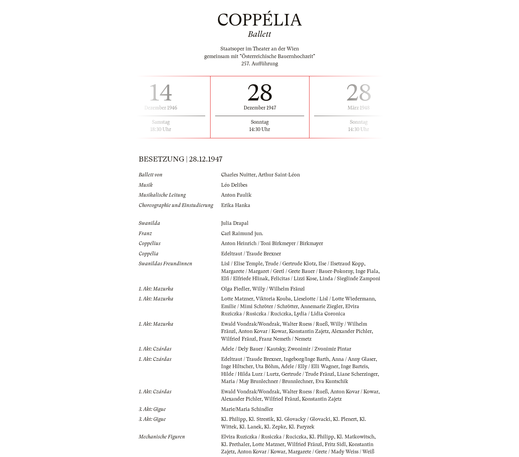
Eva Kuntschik (331, 381)
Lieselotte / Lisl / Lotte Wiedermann (334, 299)
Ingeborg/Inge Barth (306, 359)
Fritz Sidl (335, 444)
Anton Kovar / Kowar (262, 331)
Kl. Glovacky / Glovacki (303, 419)
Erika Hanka (235, 205)
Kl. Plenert (345, 419)
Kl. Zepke (275, 427)
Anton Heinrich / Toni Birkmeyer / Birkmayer (272, 243)
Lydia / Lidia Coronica (319, 314)
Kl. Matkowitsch (355, 437)
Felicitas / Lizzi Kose (294, 279)
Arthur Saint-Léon (279, 175)
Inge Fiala (366, 271)
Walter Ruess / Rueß (305, 324)
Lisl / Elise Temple (241, 264)
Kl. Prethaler (235, 444)
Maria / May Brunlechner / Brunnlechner (267, 381)
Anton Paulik (236, 195)
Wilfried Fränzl (238, 339)
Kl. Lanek (250, 427)
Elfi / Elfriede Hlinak (244, 279)
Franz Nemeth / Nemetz (285, 339)
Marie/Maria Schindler (247, 409)
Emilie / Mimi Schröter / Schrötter (259, 306)
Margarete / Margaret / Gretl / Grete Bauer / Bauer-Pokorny (287, 271)
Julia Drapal (235, 223)
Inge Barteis (354, 366)
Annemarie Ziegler (322, 306)
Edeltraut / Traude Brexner (251, 254)
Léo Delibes (234, 185)
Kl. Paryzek (301, 427)
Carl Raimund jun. (242, 233)
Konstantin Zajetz (309, 331)
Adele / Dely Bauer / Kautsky (253, 349)
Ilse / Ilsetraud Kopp (341, 264)
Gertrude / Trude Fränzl (307, 374)
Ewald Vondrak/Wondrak (250, 324)
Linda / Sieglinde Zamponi (349, 279)
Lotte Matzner (237, 299)
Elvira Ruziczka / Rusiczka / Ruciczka (264, 437)
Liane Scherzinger (357, 374)
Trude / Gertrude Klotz (290, 264)
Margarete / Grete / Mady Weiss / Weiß (331, 452)
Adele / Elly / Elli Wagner (309, 366)
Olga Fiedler (235, 289)
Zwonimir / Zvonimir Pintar (319, 349)
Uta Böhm (267, 366)
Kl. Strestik (261, 419)
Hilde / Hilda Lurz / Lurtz (250, 374)
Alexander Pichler (351, 331)
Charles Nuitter (238, 175)
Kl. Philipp (233, 419)
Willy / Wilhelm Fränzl (278, 289)
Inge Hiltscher (237, 366)
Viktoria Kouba (273, 299)
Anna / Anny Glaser (354, 359)
